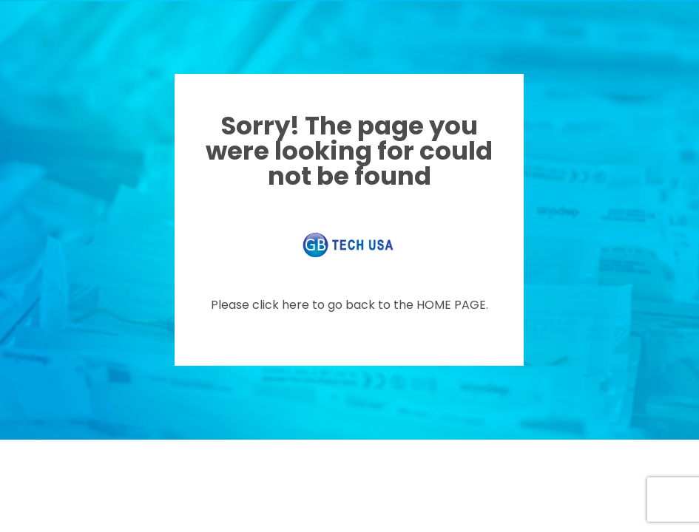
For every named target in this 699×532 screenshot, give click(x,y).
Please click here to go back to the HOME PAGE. (349, 304)
